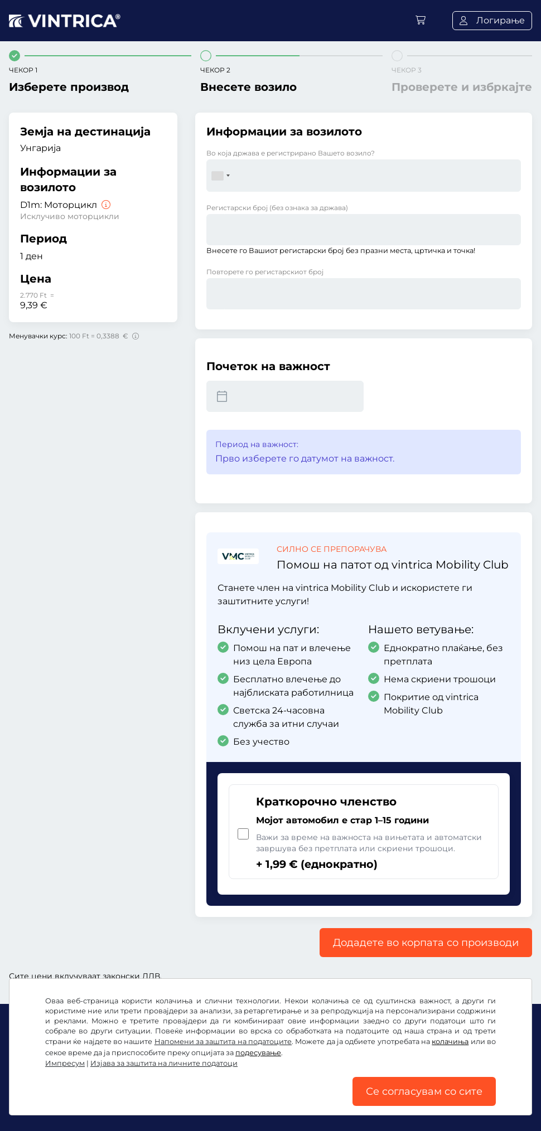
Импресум (65, 1063)
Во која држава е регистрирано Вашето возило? (290, 153)
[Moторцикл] (104, 205)
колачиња (450, 1041)
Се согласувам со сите (424, 1091)
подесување (258, 1053)
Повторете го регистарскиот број (264, 272)
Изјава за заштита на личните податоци (164, 1063)
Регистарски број (277, 207)
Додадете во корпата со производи (426, 942)
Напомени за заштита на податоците (223, 1041)
